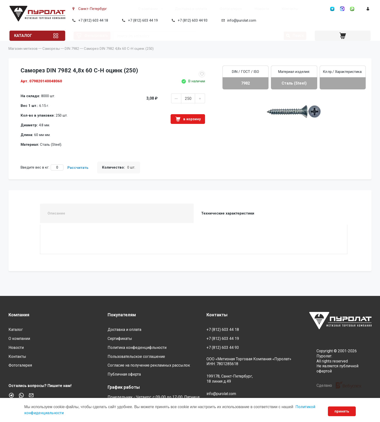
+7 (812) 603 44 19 (142, 20)
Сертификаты (120, 338)
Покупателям (122, 314)
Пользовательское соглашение (136, 356)
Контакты (272, 9)
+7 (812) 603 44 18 (92, 20)
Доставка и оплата (173, 9)
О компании (130, 9)
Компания (18, 314)
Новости (244, 9)
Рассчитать (77, 175)
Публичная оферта (124, 374)
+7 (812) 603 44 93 (191, 20)
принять (340, 411)
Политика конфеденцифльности (137, 347)
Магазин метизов (23, 56)
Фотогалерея (213, 9)
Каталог (27, 35)
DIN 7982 (72, 56)
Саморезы (51, 56)
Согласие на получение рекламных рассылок (149, 365)
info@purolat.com (240, 20)
